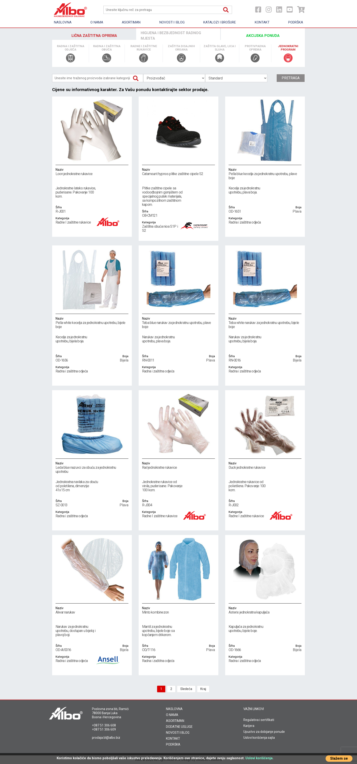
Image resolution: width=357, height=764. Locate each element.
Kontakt (262, 22)
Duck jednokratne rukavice (265, 465)
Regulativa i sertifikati (258, 720)
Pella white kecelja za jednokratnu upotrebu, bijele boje (92, 322)
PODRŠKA (173, 744)
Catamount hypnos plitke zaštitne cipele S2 (178, 171)
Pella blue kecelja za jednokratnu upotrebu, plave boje (265, 173)
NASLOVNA (174, 709)
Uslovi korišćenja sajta (259, 737)
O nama (96, 22)
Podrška (295, 22)
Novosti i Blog (172, 22)
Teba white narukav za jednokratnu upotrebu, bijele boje (265, 322)
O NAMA (172, 715)
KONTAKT (173, 738)
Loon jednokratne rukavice (92, 171)
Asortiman (131, 22)
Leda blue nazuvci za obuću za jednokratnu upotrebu (92, 467)
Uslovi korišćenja (259, 758)
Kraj (203, 689)
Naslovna (62, 22)
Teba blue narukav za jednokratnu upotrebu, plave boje (178, 322)
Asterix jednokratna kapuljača (265, 610)
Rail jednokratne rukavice (178, 465)
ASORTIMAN (175, 721)
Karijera (248, 726)
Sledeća (186, 689)
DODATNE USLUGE (179, 726)
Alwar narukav (92, 610)
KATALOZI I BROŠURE (219, 22)
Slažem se (339, 758)
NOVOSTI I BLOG (177, 732)
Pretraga (291, 78)
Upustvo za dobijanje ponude (264, 731)
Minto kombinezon (178, 610)
